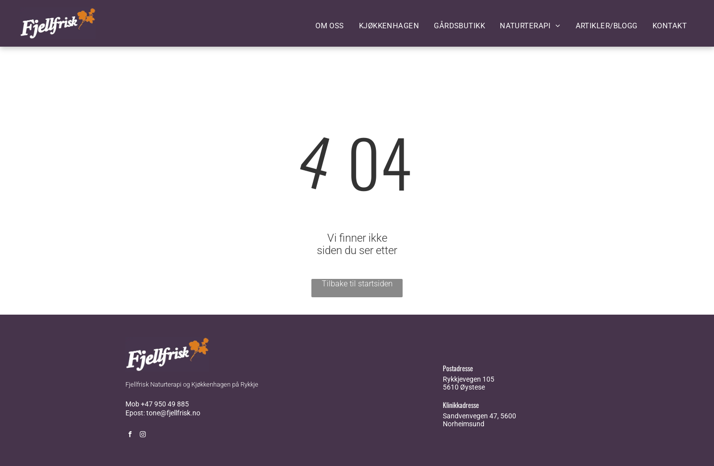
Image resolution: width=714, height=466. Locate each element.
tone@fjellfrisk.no (173, 413)
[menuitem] (330, 25)
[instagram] (142, 435)
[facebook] (129, 435)
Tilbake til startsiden (357, 283)
